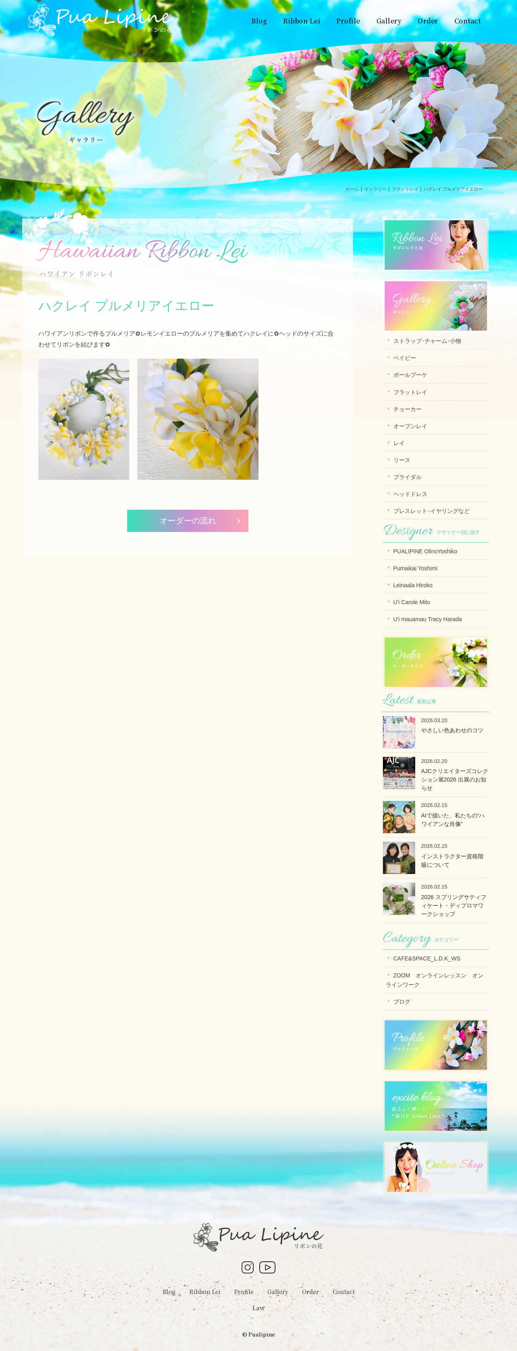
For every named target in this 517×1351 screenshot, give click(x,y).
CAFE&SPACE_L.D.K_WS (426, 958)
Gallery (277, 1292)
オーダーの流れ (188, 520)
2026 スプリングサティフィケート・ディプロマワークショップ (453, 905)
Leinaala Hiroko (413, 585)
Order (310, 1292)
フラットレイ (410, 392)
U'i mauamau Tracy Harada (427, 619)
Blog (169, 1292)
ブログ (401, 1001)
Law (258, 1307)
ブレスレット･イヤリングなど (431, 511)
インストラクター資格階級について (452, 860)
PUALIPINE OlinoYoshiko (425, 551)
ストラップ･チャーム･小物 (427, 341)
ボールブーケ (410, 375)
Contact (344, 1292)
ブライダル (407, 477)
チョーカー (407, 409)
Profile (244, 1292)
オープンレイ (410, 426)
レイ (399, 443)
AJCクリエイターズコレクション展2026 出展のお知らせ (454, 779)
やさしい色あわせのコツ (452, 730)
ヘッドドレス (410, 494)
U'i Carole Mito (411, 602)
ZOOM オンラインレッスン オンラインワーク (435, 980)
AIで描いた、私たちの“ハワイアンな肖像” (453, 819)
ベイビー (404, 358)
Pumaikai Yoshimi (415, 568)
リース (401, 460)
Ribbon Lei (205, 1292)
